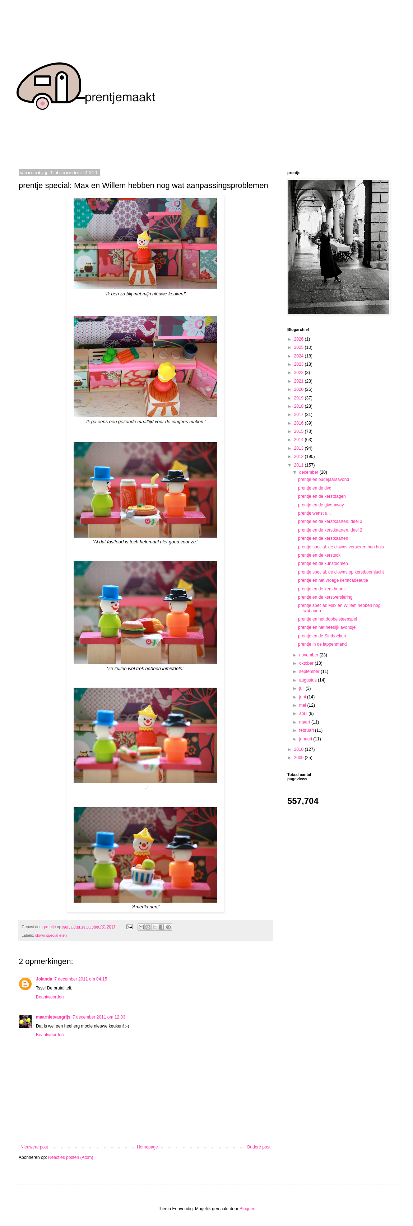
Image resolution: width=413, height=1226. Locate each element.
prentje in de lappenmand (322, 644)
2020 (299, 389)
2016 (299, 423)
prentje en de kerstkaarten (323, 538)
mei (303, 705)
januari (306, 738)
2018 (299, 406)
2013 (299, 448)
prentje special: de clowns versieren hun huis (341, 546)
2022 (299, 372)
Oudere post (258, 1147)
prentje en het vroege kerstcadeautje (333, 580)
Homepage (147, 1147)
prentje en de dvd (314, 488)
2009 (299, 757)
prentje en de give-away (321, 504)
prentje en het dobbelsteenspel (327, 619)
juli (302, 688)
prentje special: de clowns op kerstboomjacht (341, 572)
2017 (299, 414)
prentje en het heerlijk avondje (327, 627)
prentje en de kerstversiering (325, 597)
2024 (299, 356)
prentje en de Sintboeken (322, 635)
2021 (299, 381)
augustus (308, 680)
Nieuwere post (34, 1147)
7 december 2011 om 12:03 (99, 1017)
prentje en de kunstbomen (323, 563)
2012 (299, 456)
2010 (299, 749)
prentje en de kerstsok (319, 555)
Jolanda (44, 979)
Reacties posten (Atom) (70, 1157)
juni (303, 696)
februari (307, 730)
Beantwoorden (50, 997)
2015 (299, 431)
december (309, 472)
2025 (299, 347)
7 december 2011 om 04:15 (80, 979)
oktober (307, 663)
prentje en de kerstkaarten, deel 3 (330, 521)
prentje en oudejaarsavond (323, 479)
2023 (299, 364)
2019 (299, 398)
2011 (299, 465)
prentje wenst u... (314, 513)
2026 (299, 339)
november (309, 655)
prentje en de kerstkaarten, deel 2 (330, 530)
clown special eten (51, 935)
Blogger (247, 1208)
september (310, 671)
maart (305, 722)
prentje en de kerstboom (321, 588)
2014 (299, 439)
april (303, 713)
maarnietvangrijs (53, 1017)
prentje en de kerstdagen (322, 496)
